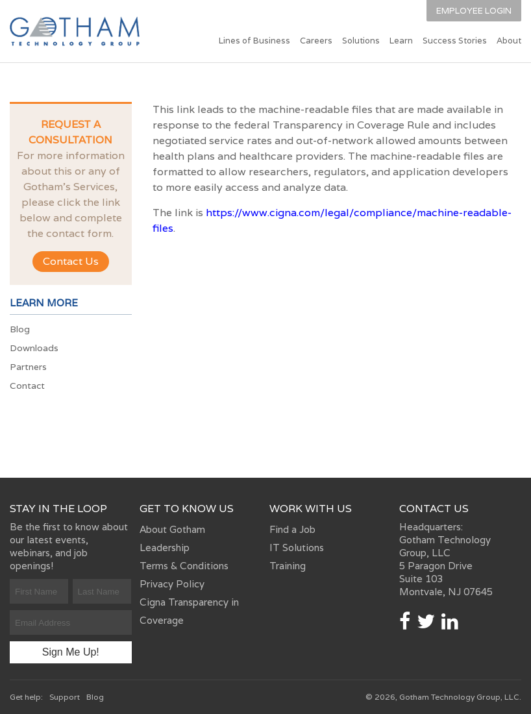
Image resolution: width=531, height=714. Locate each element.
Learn (401, 40)
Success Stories (455, 40)
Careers (316, 40)
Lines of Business (254, 40)
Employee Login (474, 10)
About (509, 40)
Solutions (361, 40)
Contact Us (71, 261)
